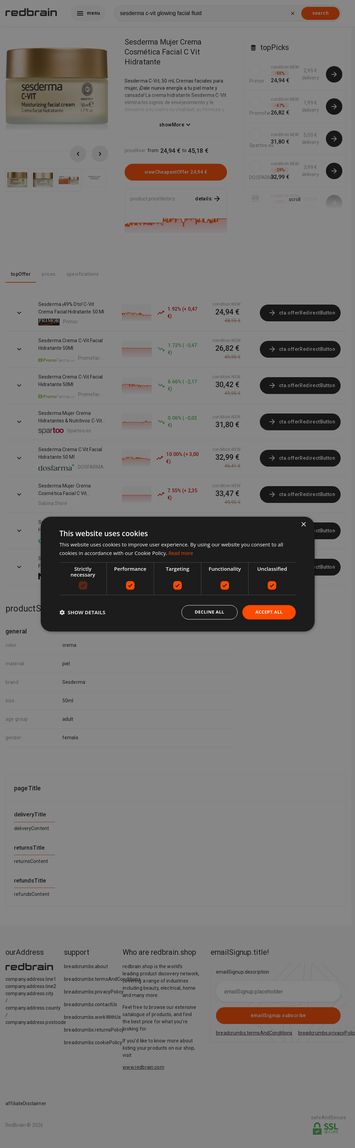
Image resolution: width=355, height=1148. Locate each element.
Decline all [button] (206, 612)
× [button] (303, 524)
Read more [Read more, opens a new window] (182, 552)
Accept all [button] (267, 612)
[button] (82, 612)
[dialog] (178, 574)
